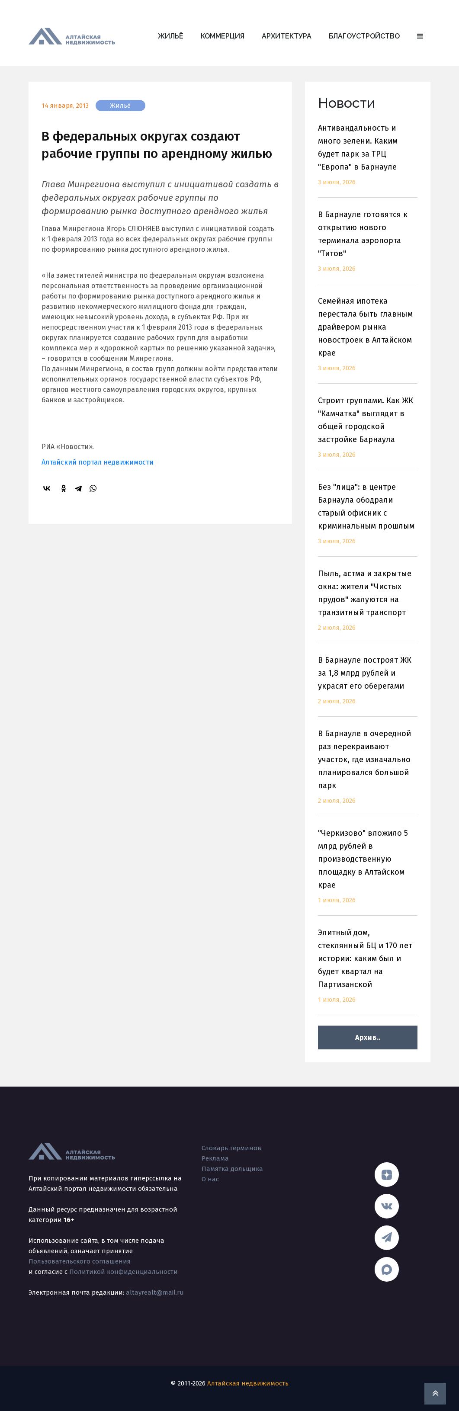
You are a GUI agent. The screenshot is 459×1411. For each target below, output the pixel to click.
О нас (210, 1179)
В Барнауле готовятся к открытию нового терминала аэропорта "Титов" (367, 247)
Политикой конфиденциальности (123, 1272)
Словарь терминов (231, 1148)
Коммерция (222, 36)
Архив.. (368, 1037)
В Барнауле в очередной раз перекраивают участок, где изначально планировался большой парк (367, 772)
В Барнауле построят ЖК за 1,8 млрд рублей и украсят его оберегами (367, 685)
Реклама (215, 1158)
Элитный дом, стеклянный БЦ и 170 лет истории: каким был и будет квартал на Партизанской (367, 971)
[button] (420, 36)
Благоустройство (364, 36)
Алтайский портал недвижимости (98, 462)
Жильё (170, 36)
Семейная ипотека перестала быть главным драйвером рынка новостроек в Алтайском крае (367, 339)
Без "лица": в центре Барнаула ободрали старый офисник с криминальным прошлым (367, 519)
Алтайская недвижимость (248, 1383)
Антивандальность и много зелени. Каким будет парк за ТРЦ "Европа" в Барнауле (367, 160)
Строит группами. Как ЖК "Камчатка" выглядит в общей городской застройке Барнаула (367, 433)
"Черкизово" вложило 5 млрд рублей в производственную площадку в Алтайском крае (367, 871)
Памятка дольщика (232, 1169)
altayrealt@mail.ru (155, 1292)
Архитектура (286, 36)
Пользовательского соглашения (80, 1261)
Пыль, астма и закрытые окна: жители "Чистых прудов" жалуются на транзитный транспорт (367, 606)
